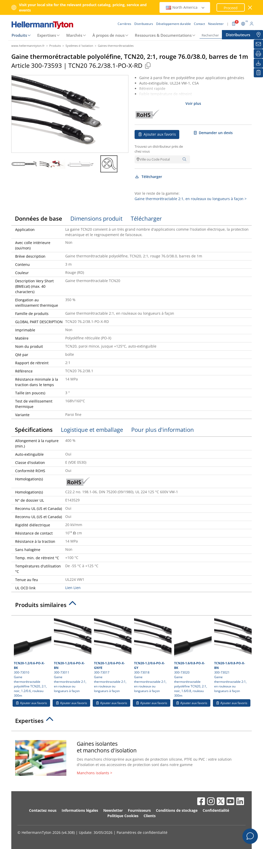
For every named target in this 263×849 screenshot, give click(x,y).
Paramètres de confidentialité (142, 832)
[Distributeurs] (258, 34)
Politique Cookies (122, 815)
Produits (19, 35)
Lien (68, 587)
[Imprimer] (258, 53)
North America (185, 7)
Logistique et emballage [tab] (92, 429)
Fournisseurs (139, 810)
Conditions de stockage (177, 810)
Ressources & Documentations (163, 35)
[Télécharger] (258, 63)
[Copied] (148, 65)
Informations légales (80, 810)
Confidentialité (216, 810)
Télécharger (148, 176)
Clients (150, 815)
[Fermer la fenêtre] (250, 8)
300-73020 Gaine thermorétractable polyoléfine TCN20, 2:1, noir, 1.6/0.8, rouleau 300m (192, 658)
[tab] (131, 606)
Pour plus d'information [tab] (162, 429)
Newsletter (113, 810)
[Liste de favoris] (258, 72)
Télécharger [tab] (146, 218)
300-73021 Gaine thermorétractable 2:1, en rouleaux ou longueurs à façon (232, 655)
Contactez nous (43, 810)
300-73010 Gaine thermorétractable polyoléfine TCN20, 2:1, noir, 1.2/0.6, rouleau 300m (32, 658)
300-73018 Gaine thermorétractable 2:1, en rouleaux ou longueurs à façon (152, 655)
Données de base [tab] (38, 218)
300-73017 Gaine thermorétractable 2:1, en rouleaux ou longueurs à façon (112, 655)
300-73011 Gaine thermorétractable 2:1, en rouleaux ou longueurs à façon (72, 655)
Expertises (46, 35)
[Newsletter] (258, 44)
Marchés (74, 35)
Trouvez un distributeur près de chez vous (159, 149)
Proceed (231, 7)
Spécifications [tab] (34, 429)
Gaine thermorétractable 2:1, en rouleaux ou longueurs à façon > (191, 198)
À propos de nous (108, 35)
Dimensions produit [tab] (96, 218)
